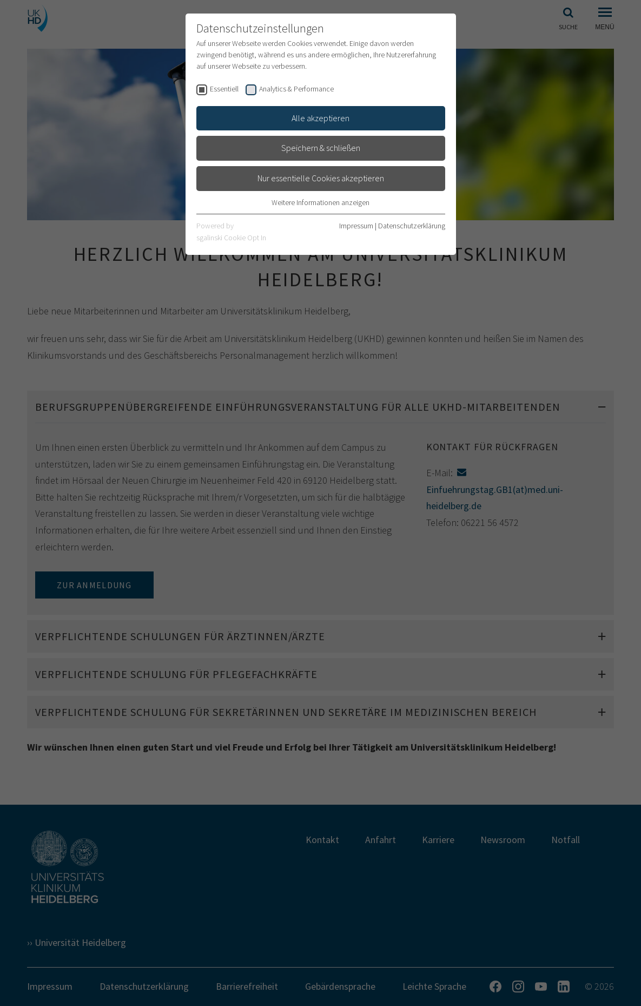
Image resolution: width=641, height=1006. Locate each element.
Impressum (356, 226)
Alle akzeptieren (320, 118)
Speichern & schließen (320, 147)
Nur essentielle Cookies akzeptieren (320, 178)
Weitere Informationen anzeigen (320, 202)
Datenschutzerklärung (411, 226)
